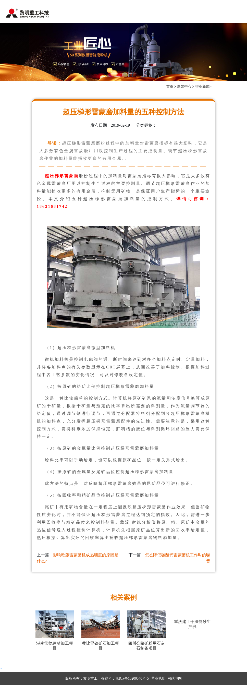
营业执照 (158, 678)
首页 (74, 14)
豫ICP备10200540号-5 (132, 678)
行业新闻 (202, 87)
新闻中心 (92, 14)
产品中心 (115, 14)
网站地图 (174, 678)
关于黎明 (183, 14)
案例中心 (138, 14)
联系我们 (161, 14)
